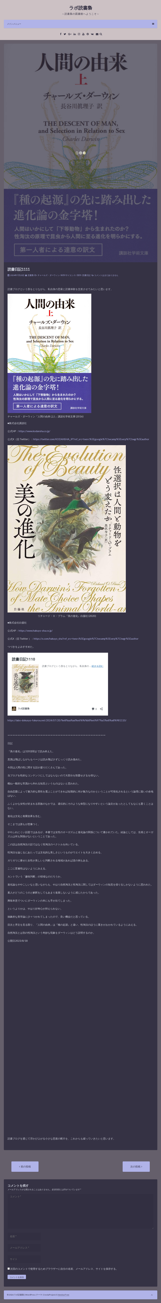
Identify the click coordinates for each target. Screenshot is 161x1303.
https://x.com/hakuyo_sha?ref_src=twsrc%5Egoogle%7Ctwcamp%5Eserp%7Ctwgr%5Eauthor (86, 638)
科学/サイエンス (68, 275)
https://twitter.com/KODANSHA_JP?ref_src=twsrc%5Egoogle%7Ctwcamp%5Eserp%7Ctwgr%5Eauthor (91, 439)
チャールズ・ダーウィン (49, 275)
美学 (79, 275)
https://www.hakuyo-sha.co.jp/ (36, 630)
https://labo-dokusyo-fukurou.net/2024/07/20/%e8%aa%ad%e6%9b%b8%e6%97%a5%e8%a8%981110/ (67, 720)
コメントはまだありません (106, 275)
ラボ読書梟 (80, 8)
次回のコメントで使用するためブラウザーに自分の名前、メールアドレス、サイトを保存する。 (64, 1268)
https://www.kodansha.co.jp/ (34, 431)
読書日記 (86, 275)
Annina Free (63, 1294)
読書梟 (31, 275)
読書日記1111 (19, 269)
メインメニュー (80, 24)
